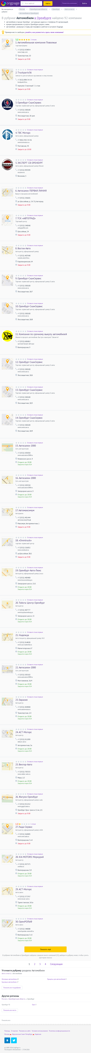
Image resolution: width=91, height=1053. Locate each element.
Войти (84, 3)
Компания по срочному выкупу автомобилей (41, 334)
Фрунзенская (16, 1034)
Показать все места (9, 1010)
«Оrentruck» (23, 540)
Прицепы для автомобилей (56, 979)
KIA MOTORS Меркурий (29, 857)
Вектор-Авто (23, 764)
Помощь (7, 1031)
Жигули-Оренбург (26, 797)
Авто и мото (6, 973)
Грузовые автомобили (9, 982)
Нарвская (38, 1034)
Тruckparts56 (23, 72)
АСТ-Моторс (23, 732)
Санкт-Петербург (26, 1034)
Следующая (56, 964)
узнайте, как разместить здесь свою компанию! (44, 32)
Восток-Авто (23, 248)
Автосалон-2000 (25, 445)
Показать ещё (45, 949)
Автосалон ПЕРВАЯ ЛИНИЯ (31, 190)
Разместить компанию (69, 3)
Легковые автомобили (9, 979)
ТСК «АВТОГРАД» (25, 218)
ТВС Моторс (22, 133)
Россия (4, 999)
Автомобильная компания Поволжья (36, 42)
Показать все (6, 1020)
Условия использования (40, 1031)
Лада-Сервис (23, 827)
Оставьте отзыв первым (35, 70)
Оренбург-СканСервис (28, 102)
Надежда (22, 635)
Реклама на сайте (25, 1031)
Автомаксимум (24, 510)
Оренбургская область (17, 999)
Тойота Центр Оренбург (30, 603)
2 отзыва (33, 40)
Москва (6, 1034)
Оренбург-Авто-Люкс (28, 570)
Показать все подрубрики (12, 988)
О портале (14, 1031)
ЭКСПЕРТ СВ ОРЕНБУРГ (29, 163)
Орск (33, 1005)
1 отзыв (33, 824)
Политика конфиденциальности (59, 1031)
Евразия (21, 700)
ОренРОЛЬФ (23, 921)
